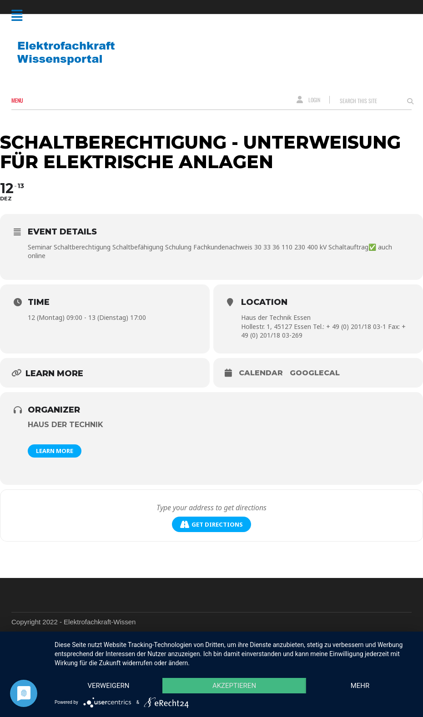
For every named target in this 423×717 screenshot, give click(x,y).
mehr (360, 686)
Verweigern (109, 686)
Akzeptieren (234, 686)
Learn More (54, 451)
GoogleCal (315, 372)
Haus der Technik (65, 424)
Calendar (261, 372)
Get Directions (211, 524)
